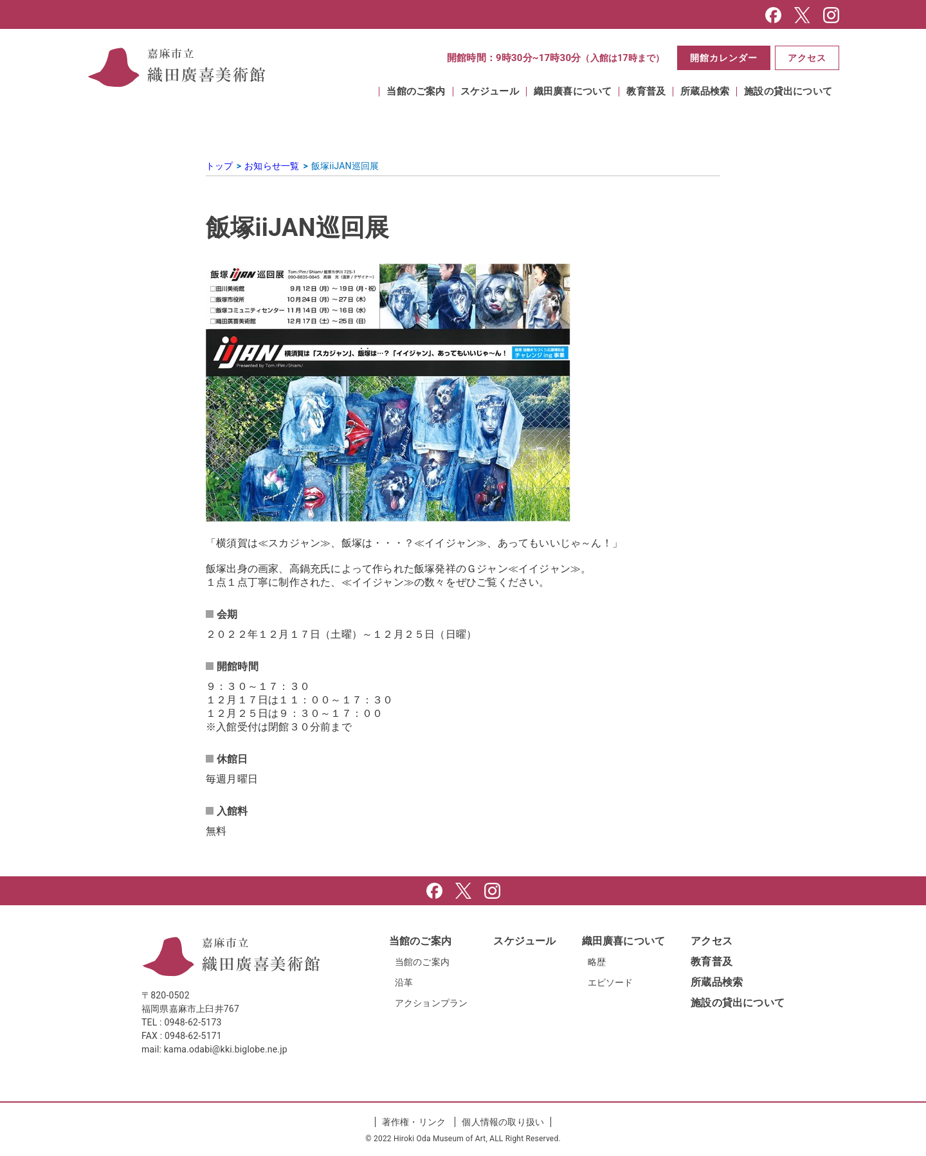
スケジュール (489, 91)
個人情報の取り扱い (503, 1122)
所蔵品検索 (704, 91)
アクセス (806, 58)
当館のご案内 (415, 91)
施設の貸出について (788, 91)
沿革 (404, 982)
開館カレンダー (722, 58)
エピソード (610, 982)
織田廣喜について (573, 91)
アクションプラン (431, 1003)
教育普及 (646, 91)
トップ (219, 166)
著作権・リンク (414, 1122)
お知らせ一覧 (271, 166)
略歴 (597, 962)
